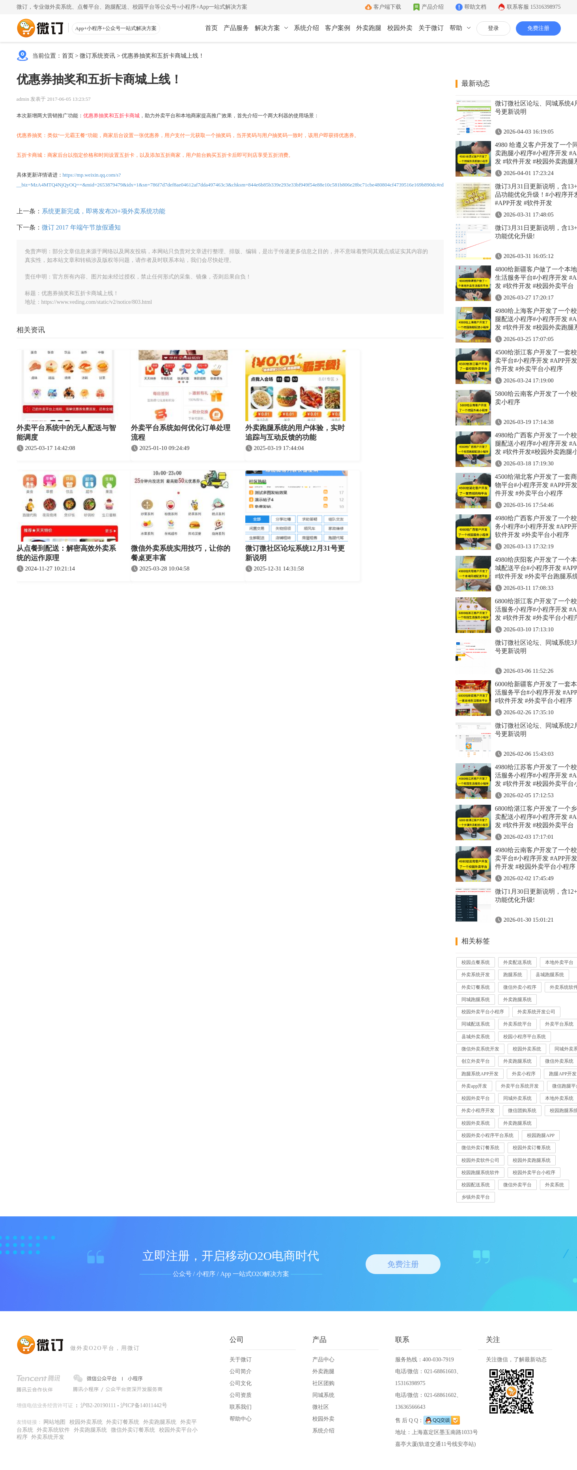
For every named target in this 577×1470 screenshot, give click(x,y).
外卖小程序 (524, 1074)
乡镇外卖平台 (475, 1197)
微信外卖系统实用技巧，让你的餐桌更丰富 (180, 553)
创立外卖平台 (475, 1061)
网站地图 (54, 1422)
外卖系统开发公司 (536, 1012)
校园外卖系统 (527, 1049)
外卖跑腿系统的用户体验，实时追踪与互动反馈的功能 (295, 432)
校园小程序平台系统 (524, 1036)
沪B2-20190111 (98, 1405)
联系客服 (534, 7)
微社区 (320, 1407)
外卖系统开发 (475, 974)
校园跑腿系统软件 (480, 1172)
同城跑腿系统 (475, 999)
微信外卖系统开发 (480, 1049)
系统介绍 (306, 27)
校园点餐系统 (475, 962)
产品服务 (236, 27)
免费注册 (538, 28)
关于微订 (431, 27)
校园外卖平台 (475, 1098)
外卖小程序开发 (478, 1110)
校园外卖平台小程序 (482, 1012)
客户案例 (337, 27)
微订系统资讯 (97, 56)
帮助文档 (475, 7)
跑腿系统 (512, 974)
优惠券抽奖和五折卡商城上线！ (162, 56)
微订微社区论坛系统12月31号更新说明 (295, 553)
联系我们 (241, 1407)
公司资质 (241, 1395)
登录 (493, 28)
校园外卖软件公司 (480, 1160)
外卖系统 (554, 1185)
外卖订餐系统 (475, 987)
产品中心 (323, 1360)
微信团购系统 (522, 1110)
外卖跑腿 (368, 27)
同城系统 (323, 1395)
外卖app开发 (474, 1086)
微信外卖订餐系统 (480, 1147)
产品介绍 (433, 7)
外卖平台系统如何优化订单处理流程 (180, 432)
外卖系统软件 (53, 1430)
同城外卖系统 (517, 1098)
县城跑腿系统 (550, 974)
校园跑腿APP (541, 1135)
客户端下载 (387, 7)
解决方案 (267, 27)
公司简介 (241, 1371)
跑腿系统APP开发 (480, 1074)
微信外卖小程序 (519, 987)
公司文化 (241, 1383)
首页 (211, 27)
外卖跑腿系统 (517, 999)
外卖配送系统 (517, 962)
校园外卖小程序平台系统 (487, 1135)
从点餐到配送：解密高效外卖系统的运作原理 (66, 553)
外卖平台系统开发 (520, 1086)
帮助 (456, 27)
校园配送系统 (475, 1185)
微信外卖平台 (517, 1185)
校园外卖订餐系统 (532, 1147)
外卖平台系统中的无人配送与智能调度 (66, 432)
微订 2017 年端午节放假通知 (81, 227)
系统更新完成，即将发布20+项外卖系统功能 (103, 211)
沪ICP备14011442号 (143, 1405)
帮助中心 (241, 1419)
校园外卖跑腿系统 (532, 1160)
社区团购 (323, 1383)
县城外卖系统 (475, 1036)
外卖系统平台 (517, 1024)
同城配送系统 (475, 1024)
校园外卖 (400, 27)
